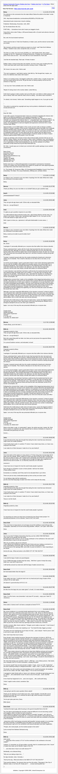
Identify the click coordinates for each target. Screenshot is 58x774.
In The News (46, 4)
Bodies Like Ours (36, 4)
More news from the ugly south (23, 8)
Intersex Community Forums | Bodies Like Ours (16, 4)
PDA (53, 8)
